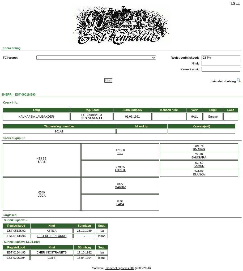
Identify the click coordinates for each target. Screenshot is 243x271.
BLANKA (199, 174)
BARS (42, 161)
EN (233, 3)
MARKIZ (120, 187)
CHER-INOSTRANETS (52, 252)
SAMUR (199, 165)
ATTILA (51, 230)
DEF (120, 153)
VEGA (41, 195)
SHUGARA (199, 157)
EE (238, 3)
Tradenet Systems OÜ (119, 268)
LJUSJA (120, 170)
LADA (120, 204)
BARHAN (199, 148)
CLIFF (52, 257)
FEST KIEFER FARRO (52, 236)
